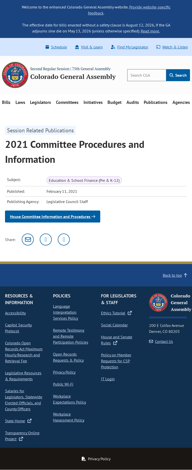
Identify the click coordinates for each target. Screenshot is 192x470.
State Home (18, 420)
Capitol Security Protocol (18, 327)
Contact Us (161, 341)
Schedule (56, 46)
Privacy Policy (64, 372)
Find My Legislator (129, 46)
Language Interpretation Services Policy (65, 312)
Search (178, 75)
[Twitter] (46, 239)
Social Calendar (114, 324)
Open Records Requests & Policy (68, 357)
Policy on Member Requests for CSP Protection (116, 360)
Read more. (150, 30)
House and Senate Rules (116, 339)
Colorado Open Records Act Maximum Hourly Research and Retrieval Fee (23, 351)
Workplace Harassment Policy (68, 417)
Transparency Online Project (22, 435)
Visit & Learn (89, 46)
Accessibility (15, 312)
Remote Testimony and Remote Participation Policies (70, 336)
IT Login (108, 378)
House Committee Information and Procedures (52, 216)
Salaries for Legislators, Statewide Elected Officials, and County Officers (23, 399)
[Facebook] (64, 239)
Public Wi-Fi (63, 384)
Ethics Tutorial (116, 312)
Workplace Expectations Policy (69, 399)
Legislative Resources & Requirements (23, 375)
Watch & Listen (172, 46)
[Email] (28, 239)
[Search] (146, 75)
